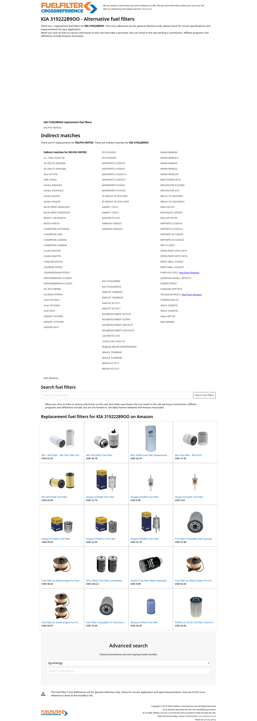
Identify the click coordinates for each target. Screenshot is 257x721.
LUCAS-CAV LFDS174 (113, 341)
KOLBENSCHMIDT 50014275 (117, 324)
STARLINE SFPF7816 (171, 289)
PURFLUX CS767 (169, 272)
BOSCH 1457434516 (55, 217)
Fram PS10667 (52, 299)
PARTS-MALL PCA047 (171, 261)
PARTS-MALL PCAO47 (172, 267)
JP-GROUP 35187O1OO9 (115, 201)
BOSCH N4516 (52, 223)
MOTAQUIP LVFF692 (171, 212)
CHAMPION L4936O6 (55, 245)
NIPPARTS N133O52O (172, 239)
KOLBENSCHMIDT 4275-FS (116, 314)
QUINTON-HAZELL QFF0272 (175, 278)
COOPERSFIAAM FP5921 (57, 272)
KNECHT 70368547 (112, 292)
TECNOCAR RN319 (170, 294)
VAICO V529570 (169, 305)
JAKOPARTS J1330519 (113, 163)
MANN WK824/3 (169, 157)
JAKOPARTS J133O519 (114, 174)
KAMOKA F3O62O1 (112, 229)
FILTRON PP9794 (53, 294)
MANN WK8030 (168, 152)
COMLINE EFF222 (53, 261)
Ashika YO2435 (52, 201)
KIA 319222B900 (111, 281)
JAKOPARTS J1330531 (113, 168)
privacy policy (210, 719)
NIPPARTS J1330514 (171, 223)
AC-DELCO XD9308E (54, 163)
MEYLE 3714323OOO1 (172, 201)
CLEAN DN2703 (52, 250)
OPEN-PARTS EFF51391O (174, 256)
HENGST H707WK (53, 316)
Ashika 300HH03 (53, 185)
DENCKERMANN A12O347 (58, 283)
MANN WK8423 (168, 168)
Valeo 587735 (167, 316)
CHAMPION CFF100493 (56, 229)
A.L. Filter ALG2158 (54, 157)
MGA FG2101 (167, 207)
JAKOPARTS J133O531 (114, 179)
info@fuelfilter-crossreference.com (200, 716)
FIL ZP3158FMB (52, 289)
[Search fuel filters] (117, 395)
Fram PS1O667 (52, 305)
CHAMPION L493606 (55, 239)
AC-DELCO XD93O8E (55, 168)
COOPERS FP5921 (53, 267)
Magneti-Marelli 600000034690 (119, 346)
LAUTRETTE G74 (111, 335)
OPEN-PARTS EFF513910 (173, 250)
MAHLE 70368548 (112, 352)
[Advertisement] (70, 70)
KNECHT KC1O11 (111, 308)
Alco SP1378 (50, 174)
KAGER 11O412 (110, 212)
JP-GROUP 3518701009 (114, 196)
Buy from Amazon (189, 272)
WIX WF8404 (167, 321)
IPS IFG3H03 (109, 152)
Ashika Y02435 (52, 196)
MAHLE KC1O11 (111, 368)
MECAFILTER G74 (169, 190)
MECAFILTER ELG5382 (172, 185)
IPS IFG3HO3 (109, 157)
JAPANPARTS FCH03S (113, 185)
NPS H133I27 (167, 245)
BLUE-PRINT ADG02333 (57, 207)
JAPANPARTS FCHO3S (113, 190)
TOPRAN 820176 (169, 299)
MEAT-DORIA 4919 (170, 179)
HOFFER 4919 (51, 327)
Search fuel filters (204, 395)
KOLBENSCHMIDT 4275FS (116, 319)
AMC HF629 (50, 179)
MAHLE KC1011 (110, 363)
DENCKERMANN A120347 (58, 278)
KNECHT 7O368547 (112, 297)
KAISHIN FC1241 (111, 217)
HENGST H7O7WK (54, 321)
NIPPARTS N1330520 (171, 234)
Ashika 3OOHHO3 (54, 190)
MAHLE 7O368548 (112, 357)
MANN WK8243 (168, 163)
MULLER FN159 (168, 217)
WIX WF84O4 (51, 378)
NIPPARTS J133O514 (171, 229)
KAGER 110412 (110, 207)
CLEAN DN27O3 (52, 256)
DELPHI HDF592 (52, 127)
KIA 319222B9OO (111, 286)
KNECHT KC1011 (111, 303)
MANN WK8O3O (169, 174)
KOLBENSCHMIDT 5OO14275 (118, 330)
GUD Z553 (49, 310)
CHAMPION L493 (53, 234)
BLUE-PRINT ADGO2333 (57, 212)
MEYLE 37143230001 (171, 196)
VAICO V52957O (169, 310)
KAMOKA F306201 (112, 223)
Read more (147, 9)
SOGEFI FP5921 (168, 283)
